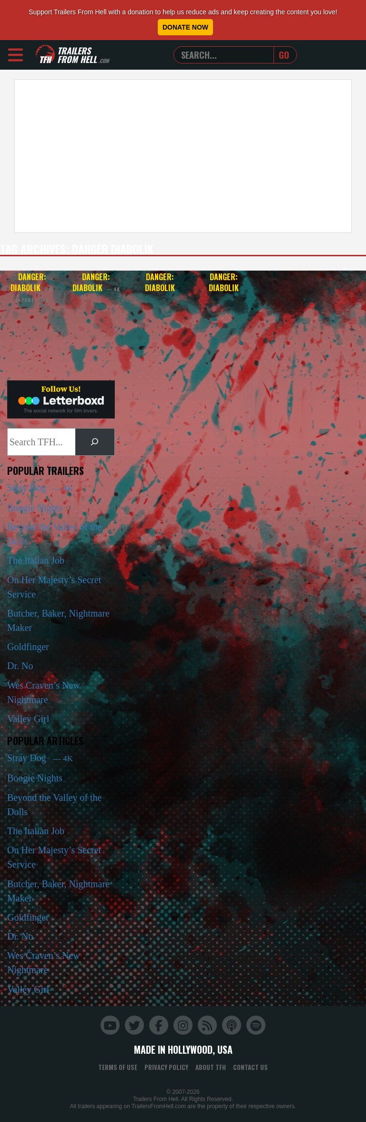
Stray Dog (40, 487)
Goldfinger (28, 646)
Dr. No (20, 666)
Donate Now (185, 27)
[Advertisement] (183, 156)
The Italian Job (35, 560)
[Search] (94, 442)
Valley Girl (28, 718)
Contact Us (250, 1067)
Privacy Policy (166, 1067)
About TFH (210, 1067)
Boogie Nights (34, 508)
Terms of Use (117, 1067)
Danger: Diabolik (31, 287)
